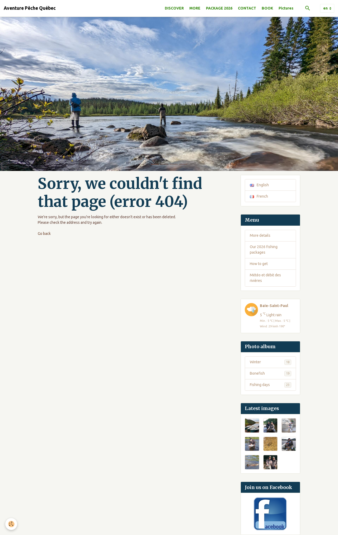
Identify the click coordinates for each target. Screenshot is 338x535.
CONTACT (247, 8)
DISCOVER (174, 8)
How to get (259, 264)
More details (260, 235)
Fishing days (270, 385)
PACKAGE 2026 (219, 8)
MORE (194, 8)
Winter (270, 362)
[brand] (30, 8)
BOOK (267, 8)
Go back (44, 233)
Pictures (286, 8)
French (259, 196)
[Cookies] (11, 524)
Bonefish (270, 373)
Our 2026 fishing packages (264, 249)
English (259, 185)
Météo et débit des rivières (265, 278)
